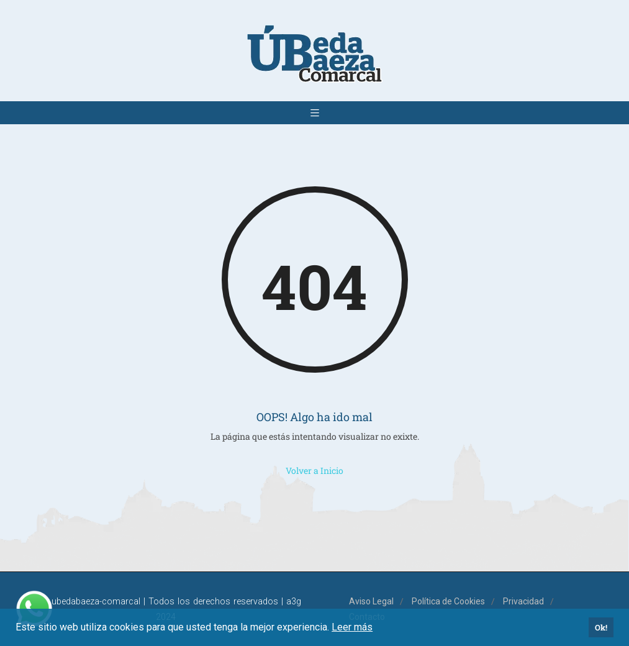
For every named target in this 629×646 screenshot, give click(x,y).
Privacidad (523, 601)
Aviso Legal (371, 601)
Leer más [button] (352, 627)
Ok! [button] (601, 627)
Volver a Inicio (314, 470)
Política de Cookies (448, 601)
